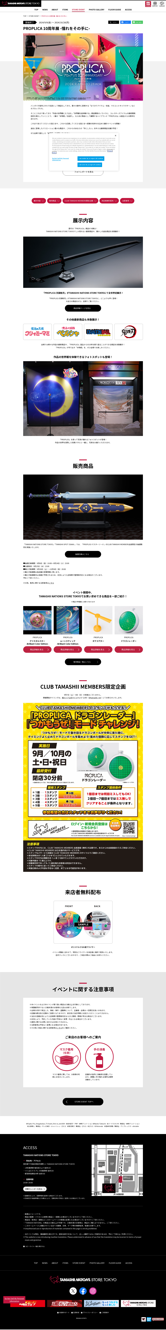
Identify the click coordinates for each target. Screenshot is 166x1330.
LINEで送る (139, 22)
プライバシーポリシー (90, 1312)
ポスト (115, 22)
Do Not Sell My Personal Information (14, 1299)
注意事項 (76, 1312)
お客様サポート (64, 1312)
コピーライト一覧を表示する (35, 1246)
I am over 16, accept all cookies (90, 165)
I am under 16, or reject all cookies (91, 158)
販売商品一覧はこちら (82, 662)
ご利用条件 (105, 1312)
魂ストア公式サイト (69, 697)
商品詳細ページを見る (82, 308)
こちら (51, 583)
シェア (126, 22)
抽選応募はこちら (82, 554)
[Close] (115, 135)
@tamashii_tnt (95, 697)
